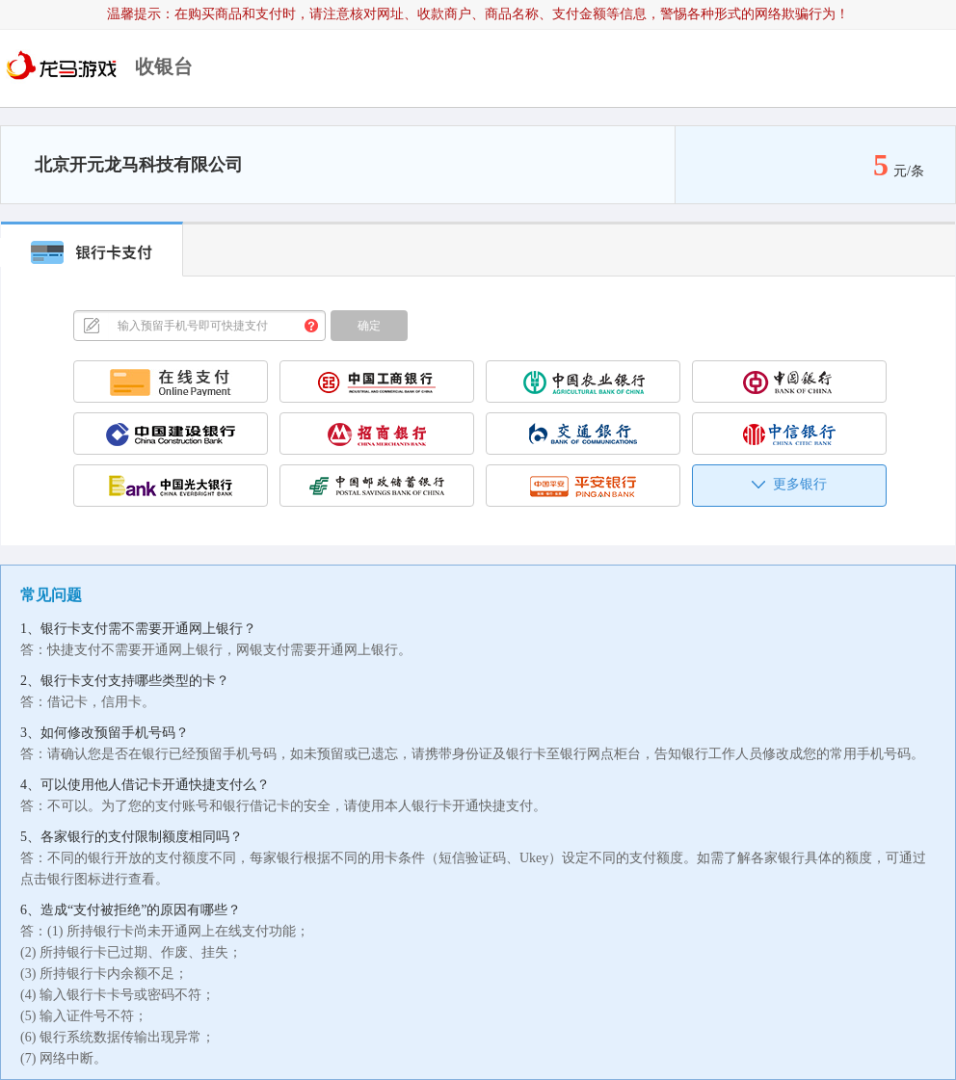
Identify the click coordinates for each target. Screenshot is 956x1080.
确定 (369, 325)
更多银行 (789, 484)
